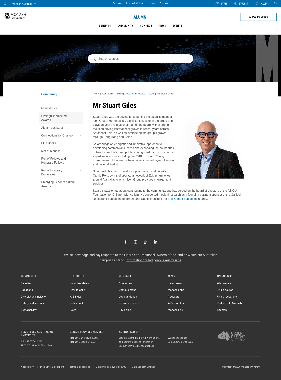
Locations (27, 290)
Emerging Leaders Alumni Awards (58, 184)
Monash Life (49, 108)
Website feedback (177, 338)
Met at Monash (51, 151)
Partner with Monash (229, 303)
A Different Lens (178, 303)
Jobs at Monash (128, 296)
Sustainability (29, 310)
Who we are (224, 283)
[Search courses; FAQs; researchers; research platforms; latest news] (140, 58)
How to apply (77, 290)
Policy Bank (76, 303)
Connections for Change (62, 135)
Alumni (140, 17)
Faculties (26, 283)
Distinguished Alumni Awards (54, 118)
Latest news (175, 283)
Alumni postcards (52, 127)
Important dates (79, 283)
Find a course (225, 290)
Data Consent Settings (143, 366)
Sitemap (222, 310)
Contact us (125, 283)
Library (152, 3)
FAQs (73, 310)
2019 (151, 93)
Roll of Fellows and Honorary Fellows (53, 160)
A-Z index (75, 296)
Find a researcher (227, 296)
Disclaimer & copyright (52, 366)
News (162, 25)
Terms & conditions (80, 366)
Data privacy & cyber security (111, 366)
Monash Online (134, 3)
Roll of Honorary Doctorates (62, 171)
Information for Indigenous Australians (153, 260)
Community (49, 94)
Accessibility (27, 366)
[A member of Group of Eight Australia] (231, 336)
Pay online (125, 310)
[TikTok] (145, 242)
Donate (164, 3)
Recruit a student (129, 303)
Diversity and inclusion (34, 296)
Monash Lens (176, 290)
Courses (117, 3)
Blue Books (48, 143)
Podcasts (173, 296)
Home (96, 93)
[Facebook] (125, 242)
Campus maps (127, 290)
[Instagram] (135, 242)
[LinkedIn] (156, 242)
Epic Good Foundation (182, 198)
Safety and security (32, 303)
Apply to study (258, 16)
